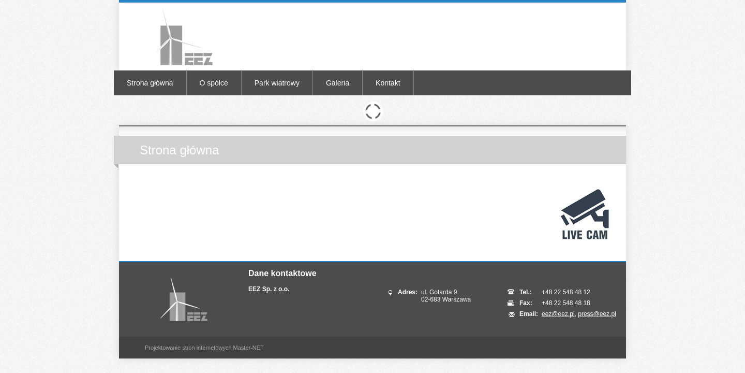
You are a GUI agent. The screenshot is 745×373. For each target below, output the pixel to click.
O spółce (214, 83)
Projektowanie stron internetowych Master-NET (204, 348)
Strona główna (150, 83)
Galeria (337, 83)
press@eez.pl (597, 314)
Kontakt (388, 83)
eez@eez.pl (558, 314)
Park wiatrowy (277, 83)
